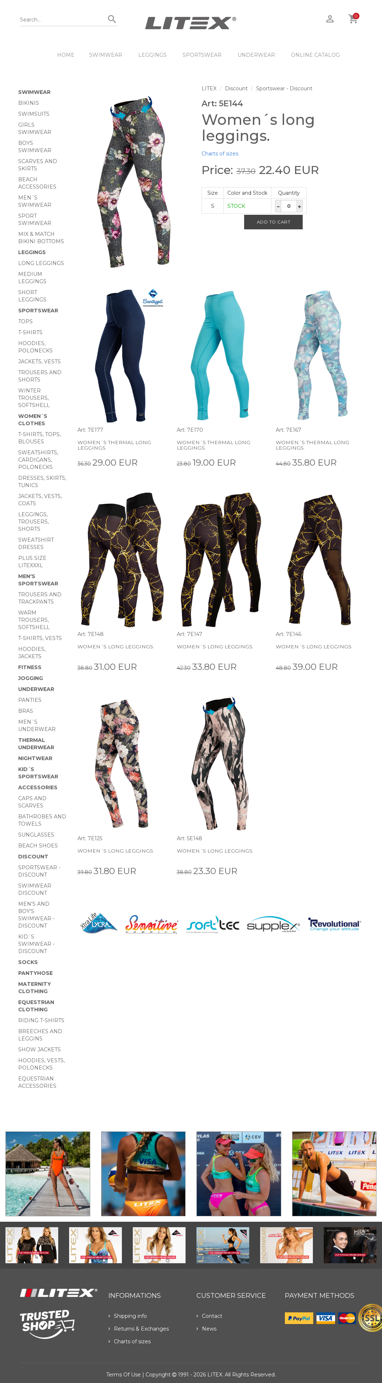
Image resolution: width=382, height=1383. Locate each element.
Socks (28, 962)
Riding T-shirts (41, 1020)
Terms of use (123, 1374)
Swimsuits (33, 114)
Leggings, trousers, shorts (33, 521)
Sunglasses (36, 834)
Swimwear (105, 55)
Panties (29, 700)
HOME (66, 55)
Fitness (29, 667)
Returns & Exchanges (138, 1328)
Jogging (30, 678)
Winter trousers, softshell (34, 397)
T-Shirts (30, 332)
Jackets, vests (39, 361)
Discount (33, 856)
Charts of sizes (220, 153)
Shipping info (127, 1316)
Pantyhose (35, 973)
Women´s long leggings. (116, 646)
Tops (25, 321)
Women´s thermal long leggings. (115, 445)
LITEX (209, 88)
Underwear (256, 55)
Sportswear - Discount (284, 88)
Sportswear (202, 55)
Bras (25, 711)
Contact (209, 1316)
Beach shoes (38, 845)
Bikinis (28, 103)
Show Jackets (39, 1049)
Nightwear (35, 758)
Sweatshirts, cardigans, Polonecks (38, 459)
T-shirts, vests (40, 638)
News (206, 1328)
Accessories (37, 787)
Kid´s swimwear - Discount (36, 944)
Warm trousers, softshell (34, 620)
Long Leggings (41, 263)
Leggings (152, 55)
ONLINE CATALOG (315, 55)
